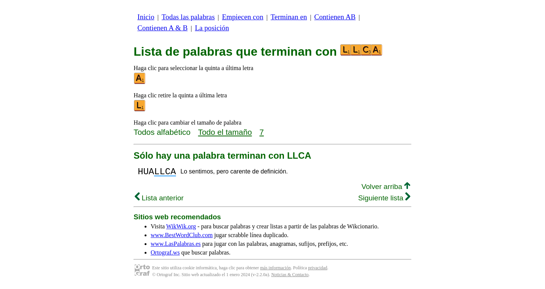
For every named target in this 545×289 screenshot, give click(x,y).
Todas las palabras (188, 17)
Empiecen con (242, 17)
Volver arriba (385, 189)
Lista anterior (159, 200)
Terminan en (289, 17)
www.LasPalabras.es (176, 246)
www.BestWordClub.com (182, 237)
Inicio (145, 17)
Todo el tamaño (225, 132)
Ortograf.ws (165, 255)
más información (275, 270)
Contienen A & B (162, 28)
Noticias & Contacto (290, 277)
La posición (212, 28)
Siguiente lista (384, 200)
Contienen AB (334, 17)
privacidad (317, 270)
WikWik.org (181, 228)
